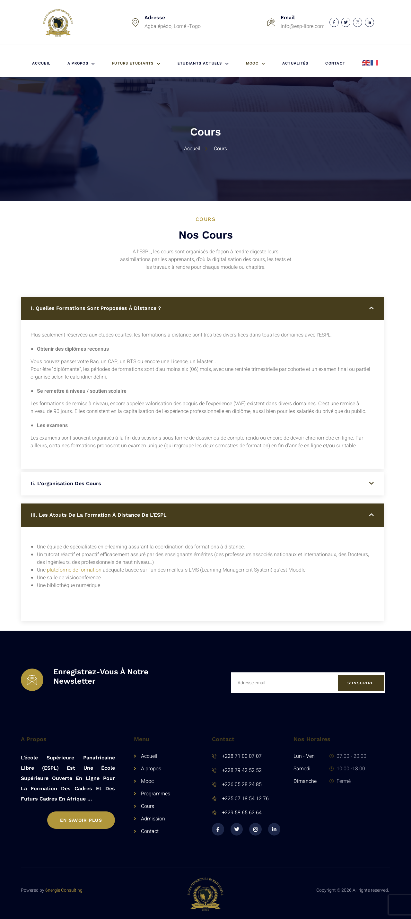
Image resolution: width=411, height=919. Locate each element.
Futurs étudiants (136, 63)
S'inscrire (360, 683)
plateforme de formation (74, 570)
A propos (81, 63)
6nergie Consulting (64, 890)
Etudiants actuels (203, 63)
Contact (335, 63)
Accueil (41, 63)
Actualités (295, 63)
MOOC (256, 63)
